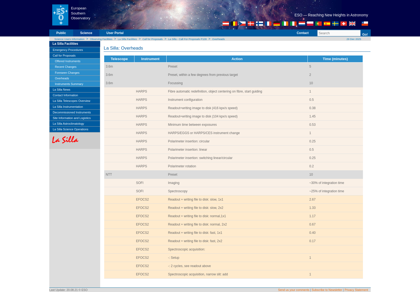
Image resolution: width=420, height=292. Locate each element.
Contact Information (65, 95)
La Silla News (61, 89)
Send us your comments (293, 289)
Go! (365, 34)
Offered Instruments (67, 61)
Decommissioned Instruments (72, 112)
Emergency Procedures (68, 49)
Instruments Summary (69, 84)
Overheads (218, 39)
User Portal (114, 33)
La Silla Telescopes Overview (71, 100)
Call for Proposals (152, 39)
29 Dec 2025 (353, 39)
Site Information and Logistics (72, 118)
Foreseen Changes (67, 72)
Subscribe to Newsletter (327, 289)
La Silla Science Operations (70, 129)
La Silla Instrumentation (68, 106)
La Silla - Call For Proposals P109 (187, 39)
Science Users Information (69, 39)
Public (61, 33)
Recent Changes (65, 66)
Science (86, 33)
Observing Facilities (101, 39)
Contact (303, 33)
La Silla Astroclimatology (68, 123)
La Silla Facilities (127, 39)
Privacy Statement (356, 289)
